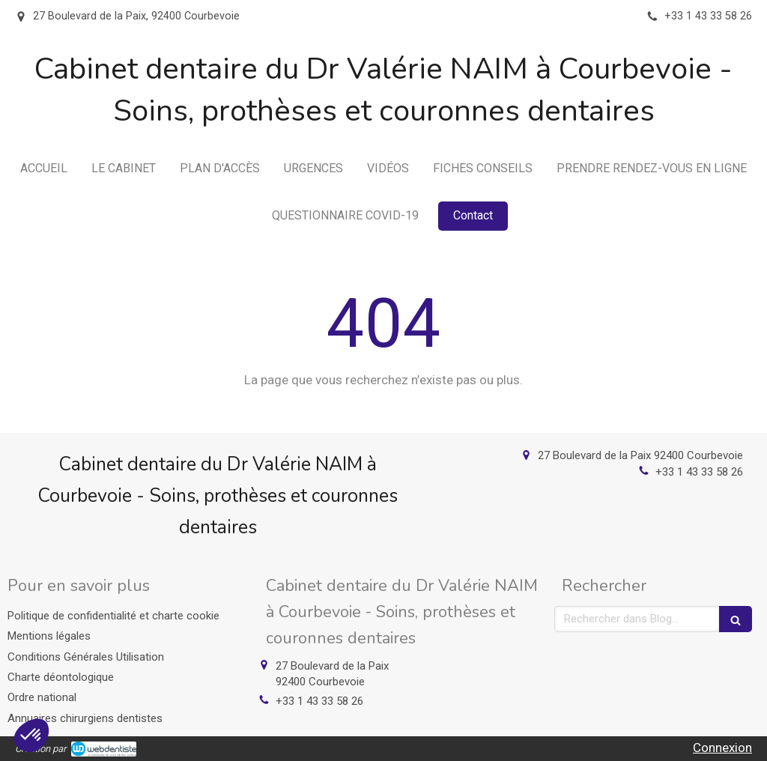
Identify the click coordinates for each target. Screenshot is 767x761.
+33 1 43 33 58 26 (699, 472)
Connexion (722, 747)
